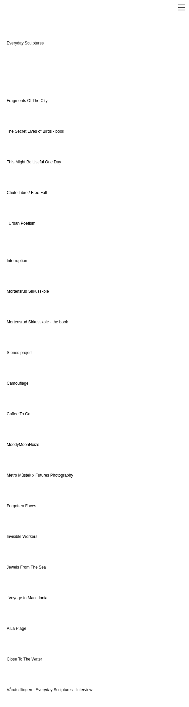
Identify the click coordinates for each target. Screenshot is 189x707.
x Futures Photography (52, 475)
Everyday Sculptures (26, 43)
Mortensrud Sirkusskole (28, 291)
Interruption (17, 260)
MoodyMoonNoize (23, 444)
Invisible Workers (22, 536)
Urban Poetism (22, 223)
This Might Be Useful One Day (34, 162)
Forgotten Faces (21, 506)
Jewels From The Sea (26, 567)
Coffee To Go (18, 414)
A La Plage (16, 628)
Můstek (24, 475)
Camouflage (18, 383)
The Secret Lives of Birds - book (35, 131)
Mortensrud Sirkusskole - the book (37, 322)
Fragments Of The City (27, 100)
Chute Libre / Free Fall (27, 192)
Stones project (20, 352)
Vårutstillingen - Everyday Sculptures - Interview (50, 689)
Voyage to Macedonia (28, 598)
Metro (12, 475)
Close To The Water (24, 659)
